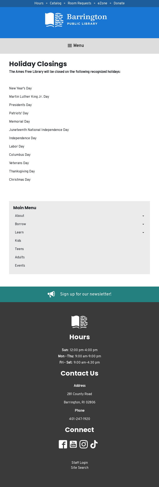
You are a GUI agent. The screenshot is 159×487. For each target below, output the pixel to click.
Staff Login (79, 463)
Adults (20, 257)
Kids (18, 241)
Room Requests (79, 3)
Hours (38, 3)
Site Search (79, 468)
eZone (102, 3)
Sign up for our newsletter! (85, 294)
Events (20, 266)
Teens (19, 249)
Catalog (55, 3)
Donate (119, 3)
